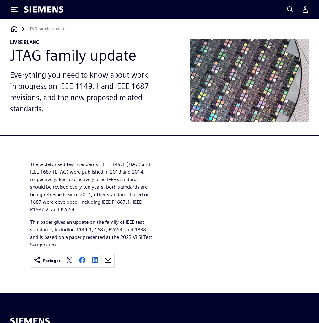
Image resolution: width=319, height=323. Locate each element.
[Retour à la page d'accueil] (14, 29)
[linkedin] (95, 260)
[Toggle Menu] (14, 9)
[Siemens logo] (43, 9)
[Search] (290, 9)
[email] (108, 260)
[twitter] (69, 260)
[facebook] (82, 260)
